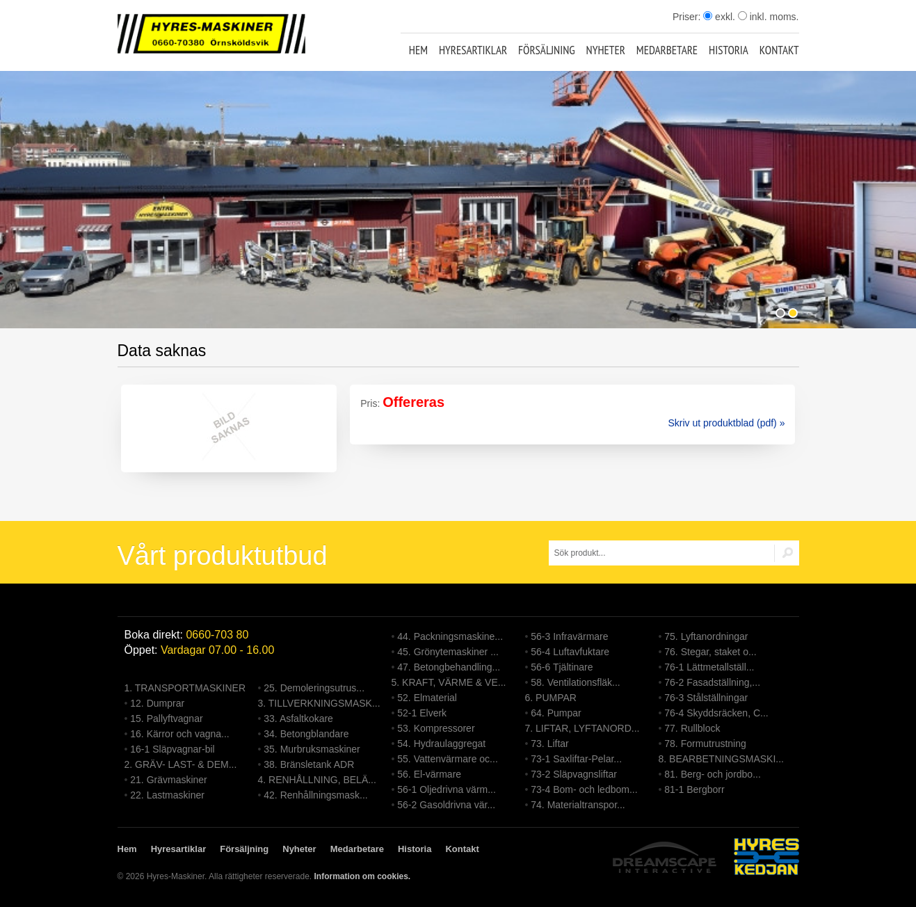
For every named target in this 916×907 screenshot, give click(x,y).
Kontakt (779, 50)
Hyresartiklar (473, 50)
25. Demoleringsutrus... (314, 687)
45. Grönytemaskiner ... (448, 651)
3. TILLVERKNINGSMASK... (319, 703)
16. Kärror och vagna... (179, 733)
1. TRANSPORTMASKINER (185, 687)
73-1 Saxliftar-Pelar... (576, 758)
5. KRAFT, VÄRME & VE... (449, 682)
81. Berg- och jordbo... (712, 774)
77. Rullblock (692, 728)
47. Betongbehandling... (448, 667)
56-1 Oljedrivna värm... (446, 789)
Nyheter (605, 50)
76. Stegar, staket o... (710, 651)
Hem (418, 50)
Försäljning (546, 50)
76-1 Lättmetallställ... (709, 667)
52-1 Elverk (422, 713)
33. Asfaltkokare (298, 718)
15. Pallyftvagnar (166, 718)
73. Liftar (549, 743)
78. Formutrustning (705, 743)
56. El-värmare (429, 774)
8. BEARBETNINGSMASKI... (722, 758)
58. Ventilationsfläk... (575, 682)
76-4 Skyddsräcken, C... (716, 713)
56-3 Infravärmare (569, 636)
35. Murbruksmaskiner (312, 749)
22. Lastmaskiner (167, 795)
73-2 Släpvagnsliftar (574, 774)
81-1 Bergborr (694, 789)
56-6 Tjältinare (562, 667)
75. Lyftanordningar (706, 636)
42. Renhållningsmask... (315, 795)
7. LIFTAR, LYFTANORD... (582, 728)
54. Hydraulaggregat (441, 743)
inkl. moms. (768, 16)
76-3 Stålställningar (706, 697)
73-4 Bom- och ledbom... (584, 789)
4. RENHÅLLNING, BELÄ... (317, 779)
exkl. (719, 16)
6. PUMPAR (551, 697)
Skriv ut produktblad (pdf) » (726, 422)
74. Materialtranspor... (578, 804)
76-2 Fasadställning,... (712, 682)
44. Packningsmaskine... (450, 636)
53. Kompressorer (435, 728)
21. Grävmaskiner (168, 779)
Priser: (688, 16)
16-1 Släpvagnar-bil (172, 749)
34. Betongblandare (306, 733)
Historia (728, 50)
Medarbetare (667, 50)
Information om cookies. (362, 876)
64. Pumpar (556, 713)
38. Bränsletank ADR (309, 764)
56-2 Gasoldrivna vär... (446, 804)
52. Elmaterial (427, 697)
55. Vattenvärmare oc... (447, 758)
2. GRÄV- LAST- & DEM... (180, 764)
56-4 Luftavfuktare (570, 651)
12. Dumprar (157, 703)
